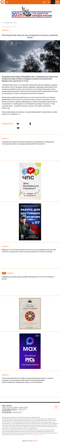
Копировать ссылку (9, 27)
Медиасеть (35, 440)
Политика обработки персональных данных (34, 434)
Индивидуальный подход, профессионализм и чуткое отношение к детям (28, 278)
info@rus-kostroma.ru (17, 410)
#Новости (5, 30)
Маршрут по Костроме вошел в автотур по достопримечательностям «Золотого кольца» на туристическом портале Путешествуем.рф (29, 251)
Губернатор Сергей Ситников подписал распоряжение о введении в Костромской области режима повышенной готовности (28, 143)
